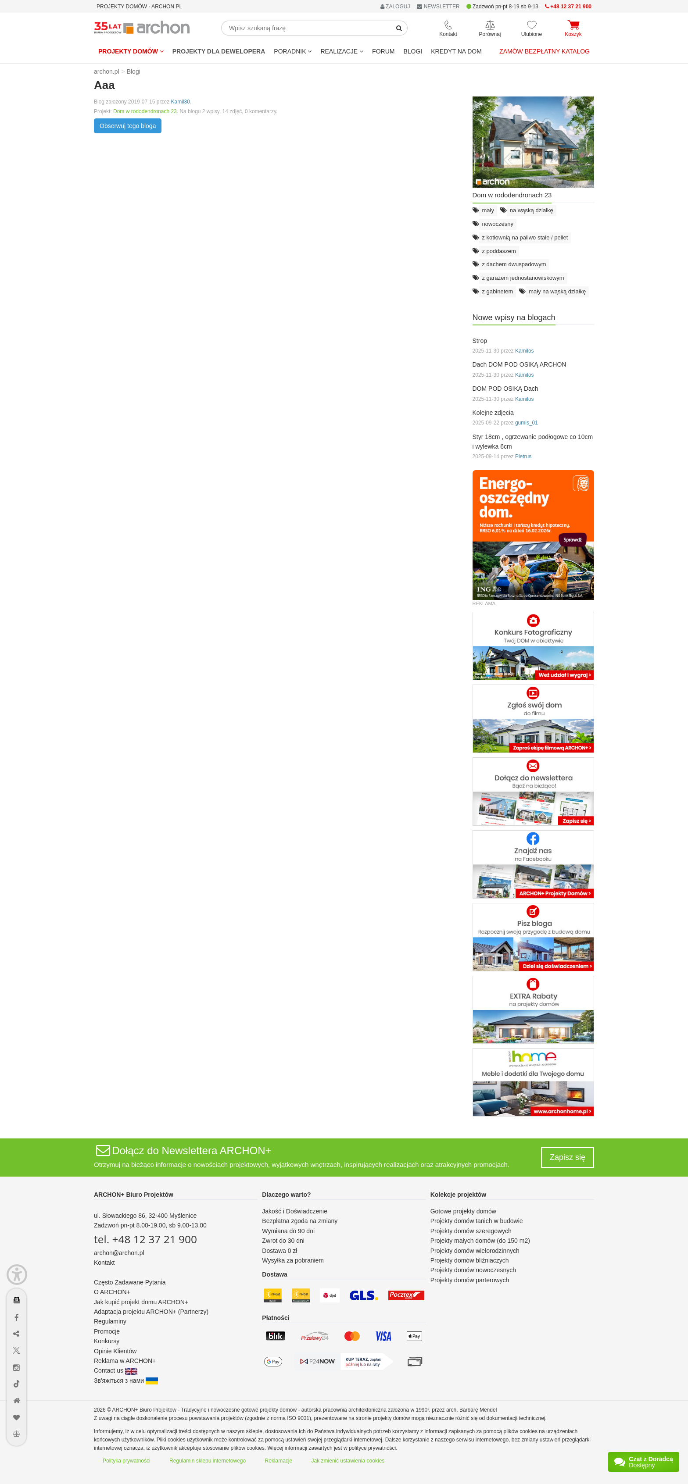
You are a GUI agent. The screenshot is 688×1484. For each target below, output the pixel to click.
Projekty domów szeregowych (471, 1230)
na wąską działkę (531, 210)
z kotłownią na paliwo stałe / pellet (525, 237)
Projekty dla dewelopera (218, 51)
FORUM (383, 51)
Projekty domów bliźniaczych (469, 1260)
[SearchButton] (399, 28)
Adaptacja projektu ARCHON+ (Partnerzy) (151, 1311)
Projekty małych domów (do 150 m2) (480, 1240)
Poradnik (293, 51)
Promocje (107, 1331)
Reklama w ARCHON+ (125, 1360)
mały (488, 210)
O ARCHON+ (112, 1291)
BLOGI (412, 51)
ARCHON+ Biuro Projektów (133, 1194)
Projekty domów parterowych (469, 1280)
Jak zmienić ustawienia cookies (348, 1461)
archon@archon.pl (119, 1252)
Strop (480, 340)
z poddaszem (499, 251)
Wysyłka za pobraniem (293, 1260)
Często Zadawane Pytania (129, 1282)
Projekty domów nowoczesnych (473, 1270)
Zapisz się (567, 1157)
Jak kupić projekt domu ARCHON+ (141, 1302)
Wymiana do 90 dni (288, 1230)
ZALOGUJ (395, 7)
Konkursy (106, 1341)
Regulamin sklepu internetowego (207, 1461)
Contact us (115, 1370)
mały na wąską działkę (557, 291)
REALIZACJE (341, 51)
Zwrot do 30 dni (283, 1240)
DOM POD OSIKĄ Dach (505, 388)
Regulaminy (110, 1321)
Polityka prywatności (126, 1461)
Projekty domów (131, 51)
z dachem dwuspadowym (514, 264)
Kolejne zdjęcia (493, 412)
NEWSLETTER (438, 7)
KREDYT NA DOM (456, 51)
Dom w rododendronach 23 (145, 111)
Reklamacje (279, 1461)
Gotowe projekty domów (463, 1211)
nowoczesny (498, 224)
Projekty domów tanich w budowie (476, 1220)
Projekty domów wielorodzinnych (475, 1250)
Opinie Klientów (115, 1351)
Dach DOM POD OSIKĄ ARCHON (519, 364)
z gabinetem (497, 291)
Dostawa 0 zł (279, 1250)
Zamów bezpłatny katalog (544, 51)
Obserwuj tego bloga (128, 125)
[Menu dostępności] (17, 1274)
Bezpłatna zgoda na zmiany (299, 1220)
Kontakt (104, 1262)
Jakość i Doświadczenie (294, 1211)
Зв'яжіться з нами (126, 1380)
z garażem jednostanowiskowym (523, 278)
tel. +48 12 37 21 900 (145, 1239)
